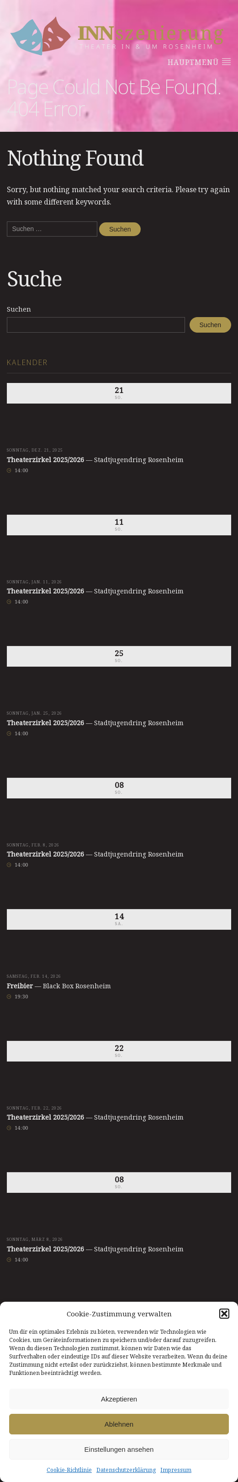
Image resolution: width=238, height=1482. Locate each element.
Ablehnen (119, 1424)
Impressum (175, 1470)
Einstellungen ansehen (119, 1449)
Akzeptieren (119, 1399)
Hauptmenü (199, 62)
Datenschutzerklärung (126, 1470)
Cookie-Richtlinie (69, 1470)
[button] (224, 1313)
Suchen (19, 309)
